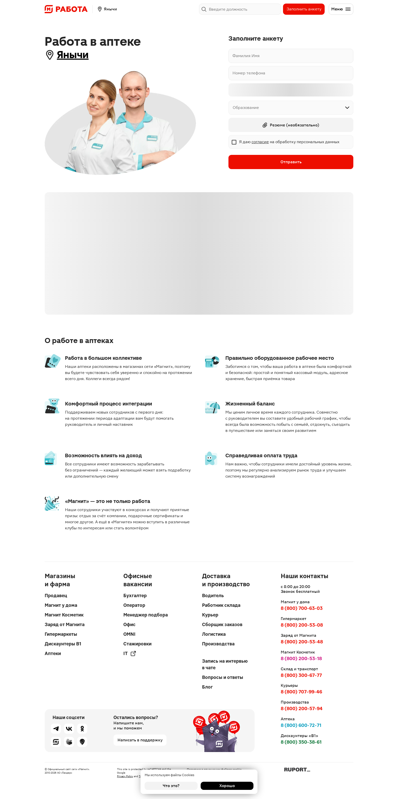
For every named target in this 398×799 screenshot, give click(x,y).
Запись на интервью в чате (225, 664)
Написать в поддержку (140, 740)
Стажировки (137, 643)
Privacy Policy (125, 776)
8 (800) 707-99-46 (301, 691)
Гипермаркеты (61, 634)
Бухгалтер (135, 595)
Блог (207, 687)
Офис (129, 624)
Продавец (56, 595)
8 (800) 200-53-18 (301, 658)
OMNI (129, 634)
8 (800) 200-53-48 (302, 641)
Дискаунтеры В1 (63, 643)
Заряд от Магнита (65, 624)
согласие (260, 141)
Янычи (73, 55)
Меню (341, 9)
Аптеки (53, 653)
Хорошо (227, 785)
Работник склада (221, 605)
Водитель (213, 595)
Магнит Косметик (64, 614)
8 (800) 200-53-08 (302, 625)
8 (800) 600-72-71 (301, 725)
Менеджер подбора (145, 614)
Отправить (291, 161)
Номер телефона (249, 73)
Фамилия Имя (246, 55)
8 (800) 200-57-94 (302, 708)
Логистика (214, 634)
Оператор (134, 605)
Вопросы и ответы (222, 677)
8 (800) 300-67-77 (301, 675)
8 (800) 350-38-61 (301, 742)
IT (129, 653)
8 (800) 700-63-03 (302, 608)
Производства (218, 643)
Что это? (171, 785)
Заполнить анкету (304, 9)
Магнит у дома (61, 605)
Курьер (210, 614)
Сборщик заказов (222, 624)
